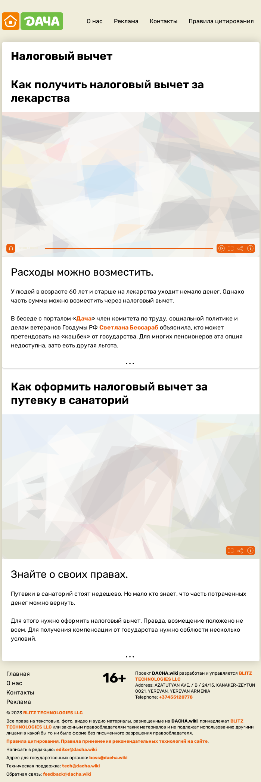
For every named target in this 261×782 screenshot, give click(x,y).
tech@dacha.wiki (81, 766)
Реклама (126, 21)
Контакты (163, 21)
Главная (18, 673)
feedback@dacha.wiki (67, 774)
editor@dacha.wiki (76, 749)
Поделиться (240, 248)
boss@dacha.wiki (108, 757)
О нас (95, 21)
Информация (250, 248)
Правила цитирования (221, 21)
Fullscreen (231, 248)
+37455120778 (176, 697)
